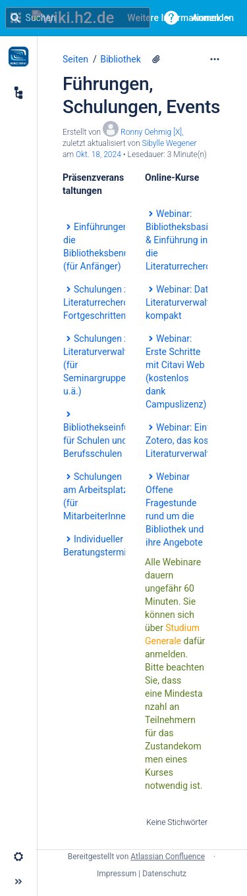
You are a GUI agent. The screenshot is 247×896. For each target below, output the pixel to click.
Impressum (116, 873)
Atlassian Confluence (167, 856)
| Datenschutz (162, 873)
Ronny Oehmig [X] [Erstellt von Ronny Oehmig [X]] (151, 132)
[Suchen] (15, 17)
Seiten (75, 59)
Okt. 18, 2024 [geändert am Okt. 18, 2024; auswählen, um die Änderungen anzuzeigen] (98, 154)
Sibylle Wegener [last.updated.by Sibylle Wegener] (169, 143)
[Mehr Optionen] (214, 59)
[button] (171, 17)
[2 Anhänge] (156, 59)
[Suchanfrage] (77, 17)
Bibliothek (120, 59)
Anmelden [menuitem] (213, 17)
